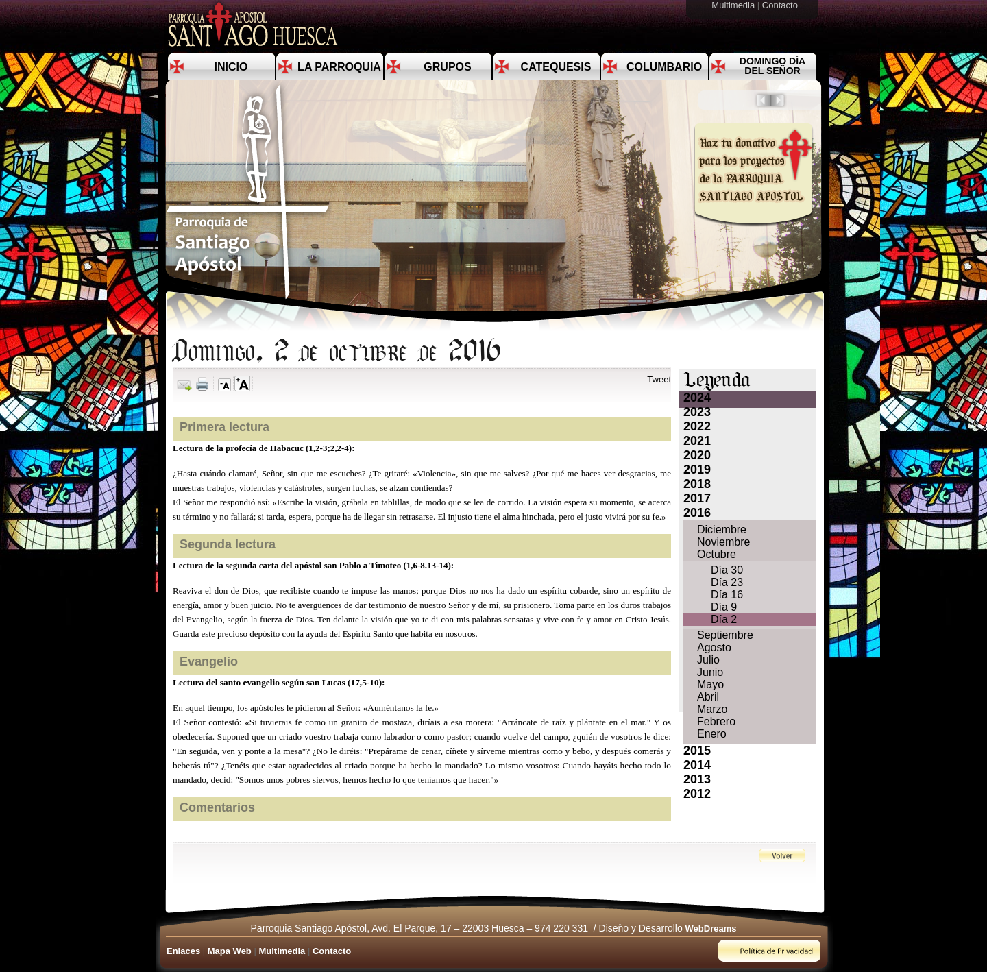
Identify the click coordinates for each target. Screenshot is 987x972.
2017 (697, 498)
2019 (697, 469)
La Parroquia (339, 67)
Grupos (447, 67)
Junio (710, 672)
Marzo (712, 709)
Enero (712, 734)
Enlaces (183, 951)
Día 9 (724, 607)
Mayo (710, 684)
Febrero (716, 721)
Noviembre (723, 542)
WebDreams (711, 928)
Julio (708, 660)
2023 (697, 412)
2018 (697, 484)
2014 (697, 765)
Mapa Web (230, 951)
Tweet (659, 379)
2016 (697, 513)
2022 (697, 426)
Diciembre (721, 529)
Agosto (714, 647)
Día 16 (727, 594)
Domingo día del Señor (772, 66)
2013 (697, 779)
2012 (697, 794)
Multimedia (734, 5)
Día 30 (727, 570)
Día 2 (724, 619)
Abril (708, 697)
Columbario (664, 67)
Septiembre (725, 635)
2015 (697, 750)
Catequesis (556, 67)
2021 (697, 441)
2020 (697, 455)
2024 (697, 397)
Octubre (716, 554)
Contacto (781, 5)
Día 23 (727, 582)
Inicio (231, 67)
